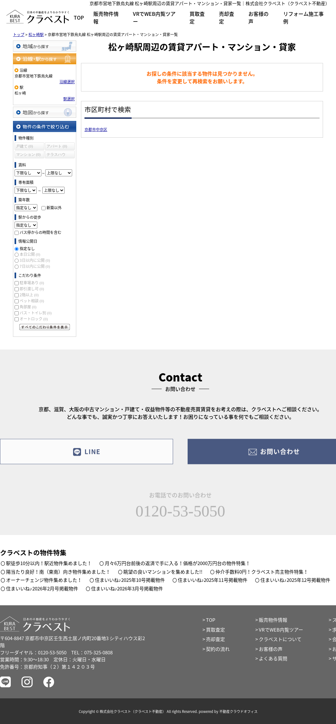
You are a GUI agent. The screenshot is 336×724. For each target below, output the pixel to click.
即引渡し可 (32, 289)
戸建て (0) (24, 146)
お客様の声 (258, 17)
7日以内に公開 (35, 266)
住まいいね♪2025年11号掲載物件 (213, 579)
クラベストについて (280, 639)
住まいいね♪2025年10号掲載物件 (130, 579)
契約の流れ (218, 648)
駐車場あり (32, 283)
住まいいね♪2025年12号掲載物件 (295, 579)
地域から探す (44, 46)
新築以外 (54, 208)
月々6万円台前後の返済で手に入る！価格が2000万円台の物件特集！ (177, 563)
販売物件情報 (106, 17)
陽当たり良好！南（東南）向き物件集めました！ (58, 571)
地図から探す (44, 112)
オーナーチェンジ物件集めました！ (44, 579)
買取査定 (197, 17)
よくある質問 (273, 658)
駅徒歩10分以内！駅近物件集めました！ (49, 563)
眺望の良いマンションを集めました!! (162, 571)
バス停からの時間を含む (40, 232)
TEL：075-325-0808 (92, 652)
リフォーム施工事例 (303, 17)
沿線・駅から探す (44, 58)
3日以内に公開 (35, 260)
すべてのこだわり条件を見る (44, 327)
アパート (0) (57, 146)
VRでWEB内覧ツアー (154, 17)
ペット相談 (32, 301)
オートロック (34, 319)
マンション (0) (28, 154)
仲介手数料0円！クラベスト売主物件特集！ (261, 571)
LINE (86, 456)
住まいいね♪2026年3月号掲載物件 (127, 588)
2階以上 (29, 295)
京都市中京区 (95, 129)
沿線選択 (67, 82)
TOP (79, 17)
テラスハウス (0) (56, 155)
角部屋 (28, 307)
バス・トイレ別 (36, 313)
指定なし (27, 248)
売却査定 (226, 17)
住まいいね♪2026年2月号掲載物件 (42, 588)
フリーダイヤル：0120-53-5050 (33, 652)
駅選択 (69, 99)
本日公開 (30, 254)
